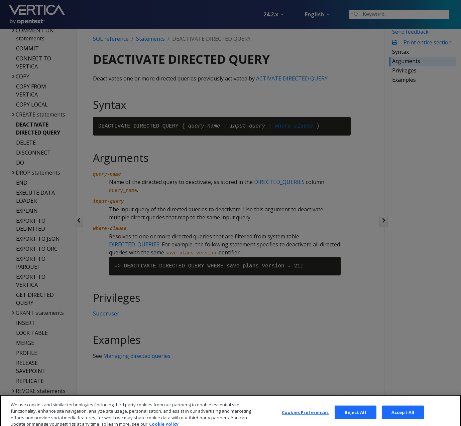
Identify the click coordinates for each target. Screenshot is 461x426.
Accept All (402, 418)
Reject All (355, 418)
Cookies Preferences (305, 418)
